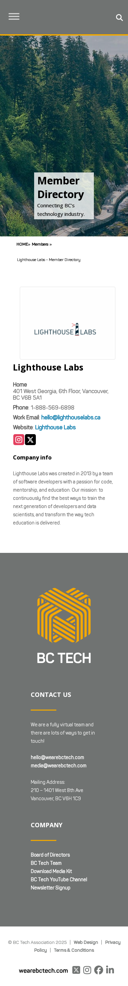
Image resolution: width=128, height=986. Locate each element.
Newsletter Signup (50, 888)
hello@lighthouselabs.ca (70, 417)
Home (22, 244)
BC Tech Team (46, 863)
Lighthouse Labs (55, 427)
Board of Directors (50, 855)
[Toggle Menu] (14, 16)
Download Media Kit (51, 871)
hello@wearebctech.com (57, 758)
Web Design (86, 942)
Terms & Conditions (74, 950)
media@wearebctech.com (58, 766)
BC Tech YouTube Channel (59, 880)
